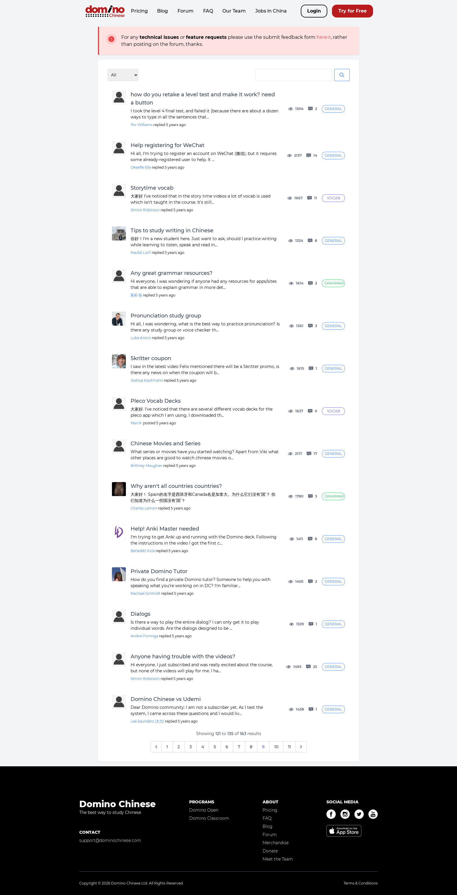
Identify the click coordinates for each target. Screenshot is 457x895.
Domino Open (203, 810)
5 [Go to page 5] (215, 746)
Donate (270, 851)
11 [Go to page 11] (289, 746)
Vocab (333, 198)
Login (314, 11)
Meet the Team (278, 859)
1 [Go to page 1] (167, 746)
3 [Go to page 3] (190, 746)
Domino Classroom (209, 818)
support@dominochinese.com (110, 840)
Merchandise (276, 842)
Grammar (334, 283)
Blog (162, 11)
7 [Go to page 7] (239, 746)
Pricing (139, 11)
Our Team (234, 11)
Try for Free (352, 11)
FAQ (208, 11)
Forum (185, 11)
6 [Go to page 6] (227, 746)
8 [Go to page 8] (251, 746)
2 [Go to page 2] (178, 746)
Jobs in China (271, 11)
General (333, 109)
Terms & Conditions (361, 883)
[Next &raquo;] (301, 746)
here (322, 37)
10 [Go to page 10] (276, 746)
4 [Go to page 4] (202, 746)
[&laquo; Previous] (156, 746)
